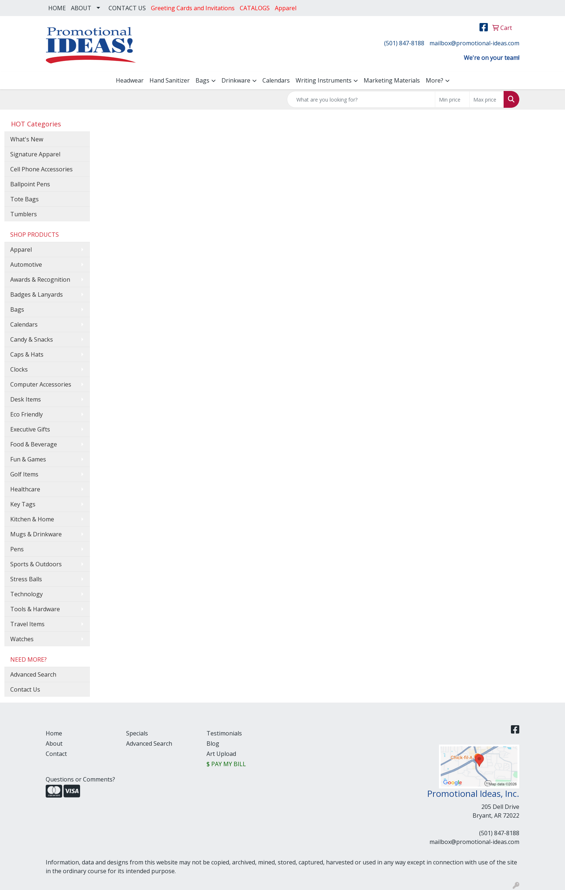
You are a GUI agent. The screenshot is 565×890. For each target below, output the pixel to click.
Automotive (26, 264)
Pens (17, 549)
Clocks (19, 369)
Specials (137, 733)
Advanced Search (33, 674)
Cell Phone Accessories (41, 169)
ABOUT (81, 8)
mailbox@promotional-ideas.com (474, 43)
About (54, 743)
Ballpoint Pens (30, 184)
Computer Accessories (40, 384)
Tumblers (23, 214)
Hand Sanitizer (169, 80)
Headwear (130, 80)
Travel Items (27, 624)
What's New (26, 139)
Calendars (276, 80)
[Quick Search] (361, 99)
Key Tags (22, 504)
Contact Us (25, 689)
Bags (202, 80)
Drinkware (235, 80)
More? (434, 80)
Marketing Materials (392, 80)
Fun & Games (28, 459)
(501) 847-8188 (404, 43)
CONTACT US (127, 8)
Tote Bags (24, 199)
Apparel (21, 250)
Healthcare (25, 489)
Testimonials (224, 733)
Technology (26, 594)
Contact (56, 754)
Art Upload (221, 754)
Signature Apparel (35, 154)
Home (54, 733)
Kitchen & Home (32, 519)
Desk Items (25, 399)
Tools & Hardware (35, 609)
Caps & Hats (26, 354)
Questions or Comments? (80, 779)
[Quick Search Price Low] (452, 99)
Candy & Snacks (31, 339)
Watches (22, 639)
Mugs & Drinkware (36, 534)
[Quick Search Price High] (486, 99)
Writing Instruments (324, 80)
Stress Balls (26, 579)
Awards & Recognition (40, 279)
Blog (212, 743)
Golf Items (24, 474)
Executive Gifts (30, 429)
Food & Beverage (33, 444)
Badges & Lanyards (36, 294)
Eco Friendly (26, 414)
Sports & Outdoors (36, 564)
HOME (57, 8)
